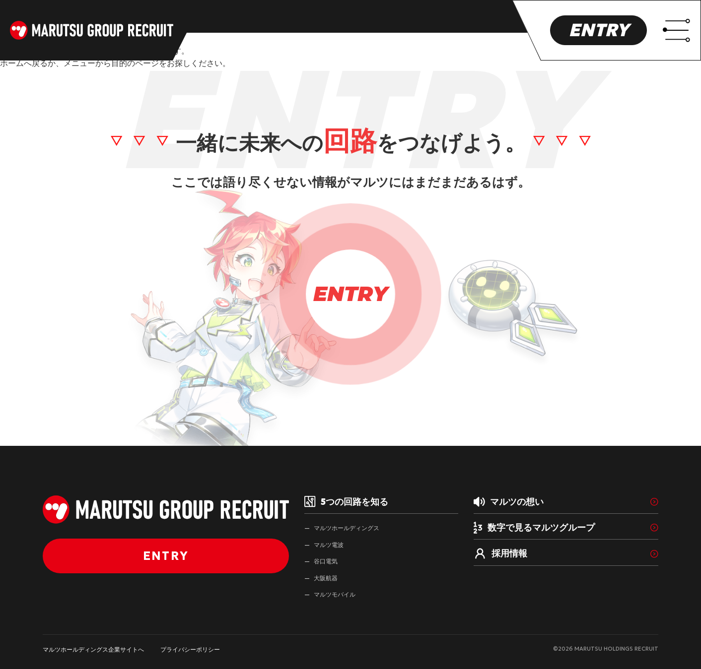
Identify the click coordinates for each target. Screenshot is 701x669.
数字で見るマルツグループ (534, 528)
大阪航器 (326, 578)
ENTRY (598, 30)
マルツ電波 (329, 544)
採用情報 (500, 553)
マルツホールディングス (346, 528)
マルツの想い (509, 501)
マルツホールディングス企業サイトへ (93, 649)
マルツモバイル (334, 594)
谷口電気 (326, 561)
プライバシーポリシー (190, 649)
